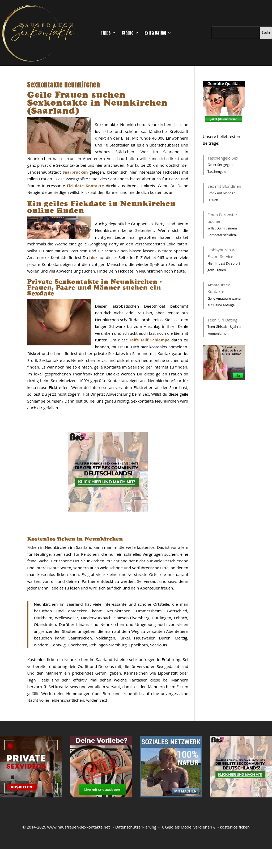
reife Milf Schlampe (149, 339)
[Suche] (236, 33)
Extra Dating (155, 33)
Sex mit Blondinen (224, 186)
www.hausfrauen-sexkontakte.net (78, 827)
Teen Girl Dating (222, 320)
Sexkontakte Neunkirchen (63, 84)
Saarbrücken (75, 172)
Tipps (105, 33)
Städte (127, 33)
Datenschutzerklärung (135, 827)
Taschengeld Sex (222, 158)
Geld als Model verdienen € (190, 827)
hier (93, 257)
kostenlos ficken (235, 827)
